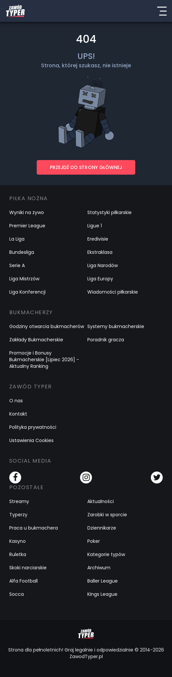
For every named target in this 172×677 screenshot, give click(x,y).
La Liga (16, 239)
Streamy (19, 501)
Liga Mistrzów (24, 278)
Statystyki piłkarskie (109, 212)
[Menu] (162, 11)
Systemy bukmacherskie (115, 326)
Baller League (102, 581)
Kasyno (17, 541)
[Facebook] (15, 477)
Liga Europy (100, 278)
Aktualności (100, 501)
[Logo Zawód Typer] (15, 11)
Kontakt (18, 414)
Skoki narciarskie (28, 567)
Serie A (17, 265)
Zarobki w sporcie (107, 514)
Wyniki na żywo (26, 212)
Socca (16, 594)
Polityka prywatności (32, 427)
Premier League (27, 225)
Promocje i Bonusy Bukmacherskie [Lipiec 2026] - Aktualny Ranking (44, 359)
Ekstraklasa (99, 252)
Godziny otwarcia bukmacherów (46, 326)
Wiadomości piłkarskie (112, 292)
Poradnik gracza (105, 339)
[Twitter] (157, 477)
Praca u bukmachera (33, 528)
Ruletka (17, 554)
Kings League (102, 594)
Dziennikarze (101, 528)
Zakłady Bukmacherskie (36, 339)
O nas (16, 400)
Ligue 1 (94, 225)
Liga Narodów (102, 265)
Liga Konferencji (27, 292)
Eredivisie (97, 239)
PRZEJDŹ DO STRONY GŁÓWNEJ (86, 167)
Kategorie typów (106, 554)
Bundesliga (21, 252)
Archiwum (98, 567)
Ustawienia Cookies (31, 440)
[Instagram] (86, 477)
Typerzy (18, 514)
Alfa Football (23, 581)
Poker (93, 541)
